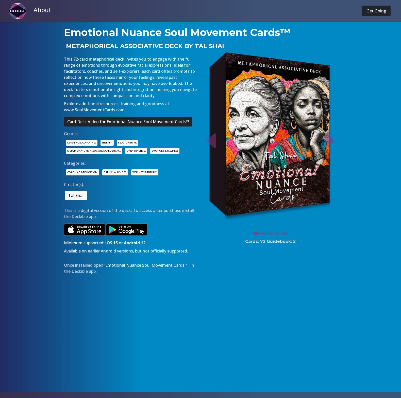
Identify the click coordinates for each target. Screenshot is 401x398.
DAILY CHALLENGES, (115, 172)
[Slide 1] (256, 232)
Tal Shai (75, 195)
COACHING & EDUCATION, (82, 172)
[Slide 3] (270, 232)
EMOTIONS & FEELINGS (165, 150)
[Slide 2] (263, 232)
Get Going (376, 11)
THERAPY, (107, 142)
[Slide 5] (285, 232)
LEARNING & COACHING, (81, 142)
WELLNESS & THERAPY (144, 172)
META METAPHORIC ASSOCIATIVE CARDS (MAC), (94, 150)
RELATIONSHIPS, (127, 142)
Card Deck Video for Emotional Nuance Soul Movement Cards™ (128, 121)
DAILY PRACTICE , (136, 150)
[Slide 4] (277, 232)
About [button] (42, 10)
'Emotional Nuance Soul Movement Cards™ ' (147, 265)
